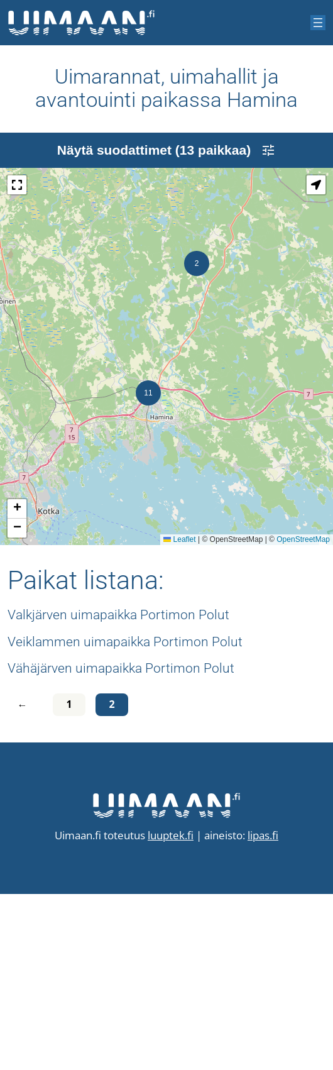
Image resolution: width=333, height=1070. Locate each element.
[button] (196, 439)
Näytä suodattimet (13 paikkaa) (166, 326)
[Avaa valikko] (317, 22)
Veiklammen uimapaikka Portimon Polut (125, 817)
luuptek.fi (171, 1011)
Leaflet (179, 715)
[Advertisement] (166, 221)
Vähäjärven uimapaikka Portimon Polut (121, 844)
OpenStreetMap (303, 715)
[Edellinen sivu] (25, 880)
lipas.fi (263, 1011)
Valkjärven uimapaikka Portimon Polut (118, 790)
